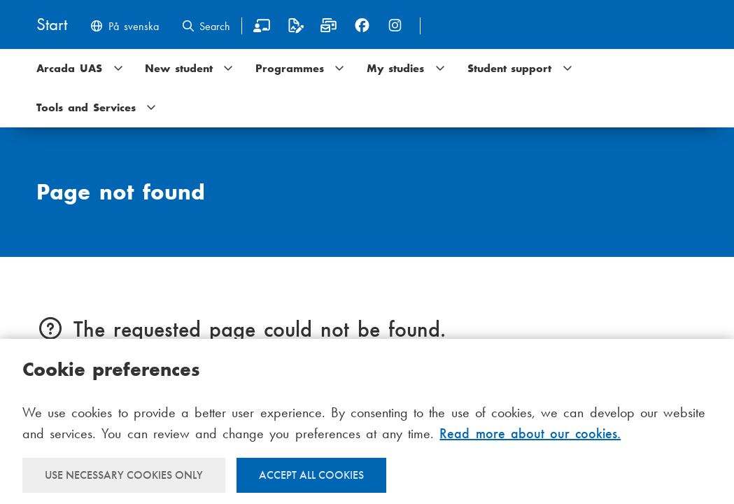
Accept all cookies (311, 475)
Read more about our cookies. (530, 433)
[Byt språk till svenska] (124, 27)
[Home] (51, 25)
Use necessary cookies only (124, 475)
